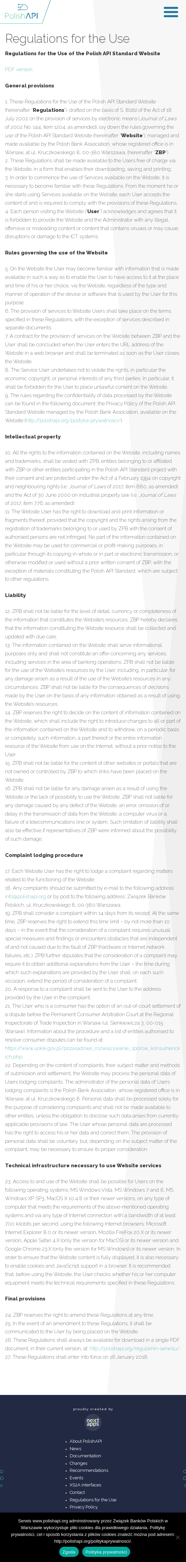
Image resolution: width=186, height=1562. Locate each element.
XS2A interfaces (85, 1484)
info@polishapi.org (25, 896)
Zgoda (69, 1552)
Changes (78, 1463)
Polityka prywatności (106, 1552)
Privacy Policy (84, 1506)
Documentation (85, 1455)
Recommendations (89, 1470)
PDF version (18, 69)
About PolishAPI (86, 1441)
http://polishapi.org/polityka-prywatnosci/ (73, 420)
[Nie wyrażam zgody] (177, 1537)
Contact (77, 1492)
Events (76, 1477)
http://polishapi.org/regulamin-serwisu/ (135, 1348)
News (75, 1448)
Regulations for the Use (93, 1499)
